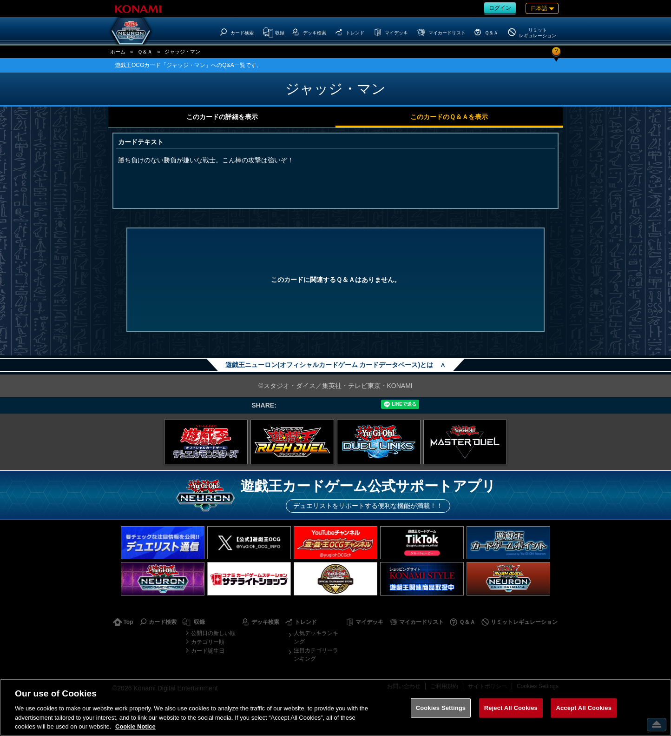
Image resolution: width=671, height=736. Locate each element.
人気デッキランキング (316, 637)
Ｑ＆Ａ (145, 51)
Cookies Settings (441, 707)
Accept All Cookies (584, 707)
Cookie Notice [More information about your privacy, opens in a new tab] (135, 726)
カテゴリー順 (207, 642)
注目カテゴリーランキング (316, 654)
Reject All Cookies (511, 707)
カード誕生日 (207, 651)
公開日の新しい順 (213, 633)
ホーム (117, 51)
